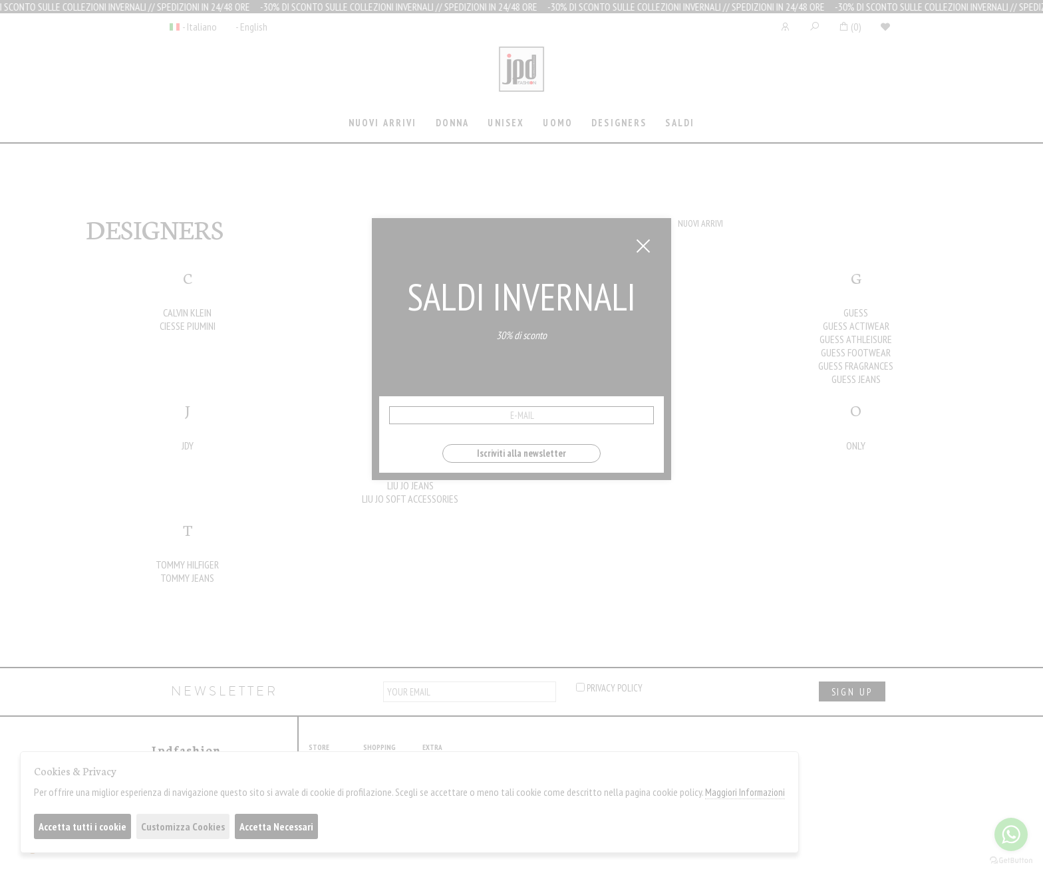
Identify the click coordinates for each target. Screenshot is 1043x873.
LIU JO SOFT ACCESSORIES (410, 498)
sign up (852, 692)
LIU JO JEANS (410, 485)
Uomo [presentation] (558, 122)
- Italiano (199, 26)
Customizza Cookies (183, 826)
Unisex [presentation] (506, 122)
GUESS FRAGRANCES (855, 365)
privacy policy (609, 688)
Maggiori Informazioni (745, 792)
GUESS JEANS (856, 379)
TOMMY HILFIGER (187, 564)
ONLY (855, 445)
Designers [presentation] (619, 122)
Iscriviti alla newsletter (521, 453)
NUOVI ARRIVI (700, 223)
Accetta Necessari (276, 826)
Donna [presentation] (453, 122)
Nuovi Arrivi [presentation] (383, 122)
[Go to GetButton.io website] (1011, 860)
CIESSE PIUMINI (188, 325)
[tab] (382, 124)
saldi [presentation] (679, 122)
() (849, 26)
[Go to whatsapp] (1011, 834)
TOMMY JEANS (187, 577)
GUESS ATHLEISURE (856, 339)
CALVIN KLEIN (187, 312)
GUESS (855, 312)
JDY (188, 445)
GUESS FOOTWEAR (856, 352)
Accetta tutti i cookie (82, 826)
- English (251, 26)
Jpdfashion (521, 78)
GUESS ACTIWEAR (856, 325)
